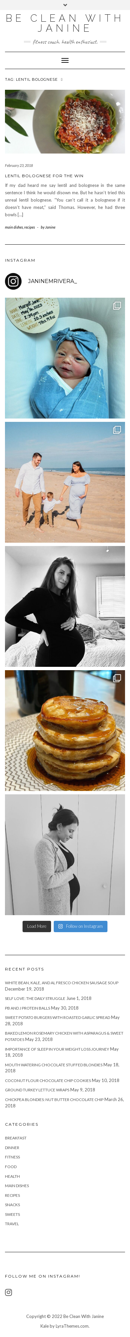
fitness (12, 1156)
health (12, 1176)
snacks (12, 1204)
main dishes (14, 227)
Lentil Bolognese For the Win (44, 175)
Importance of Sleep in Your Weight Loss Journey (57, 1049)
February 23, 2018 (19, 165)
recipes (29, 227)
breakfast (16, 1137)
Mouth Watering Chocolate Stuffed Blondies (53, 1064)
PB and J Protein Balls (27, 1008)
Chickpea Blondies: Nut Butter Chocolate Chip (54, 1099)
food (11, 1166)
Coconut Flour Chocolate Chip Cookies (48, 1080)
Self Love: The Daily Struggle (35, 998)
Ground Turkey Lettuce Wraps (37, 1089)
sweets (12, 1214)
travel (12, 1223)
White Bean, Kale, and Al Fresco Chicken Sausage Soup (61, 982)
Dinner (12, 1147)
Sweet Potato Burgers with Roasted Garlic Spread (57, 1017)
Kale (44, 1326)
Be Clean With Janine (65, 23)
